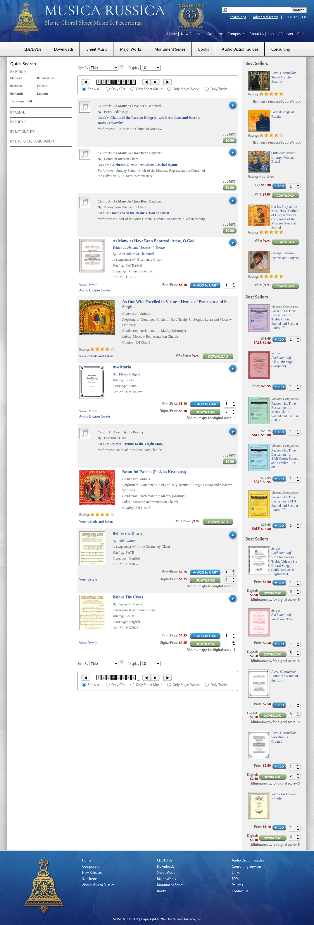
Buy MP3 (229, 134)
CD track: (105, 106)
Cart (300, 34)
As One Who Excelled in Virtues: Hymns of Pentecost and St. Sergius (175, 304)
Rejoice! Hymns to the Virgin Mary (136, 444)
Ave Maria (122, 367)
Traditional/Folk (21, 101)
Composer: (130, 314)
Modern (42, 94)
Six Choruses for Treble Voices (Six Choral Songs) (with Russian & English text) (284, 565)
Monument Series (170, 49)
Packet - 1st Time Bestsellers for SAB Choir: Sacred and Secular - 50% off (285, 458)
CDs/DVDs (32, 49)
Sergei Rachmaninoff (281, 355)
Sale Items (215, 34)
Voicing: (119, 265)
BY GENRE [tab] (17, 113)
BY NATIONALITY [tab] (22, 132)
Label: (126, 336)
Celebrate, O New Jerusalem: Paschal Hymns (144, 165)
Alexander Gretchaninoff (136, 254)
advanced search (265, 17)
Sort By (82, 68)
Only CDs (118, 89)
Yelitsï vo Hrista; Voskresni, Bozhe (139, 247)
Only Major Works (186, 89)
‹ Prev (146, 81)
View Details (88, 285)
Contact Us (240, 891)
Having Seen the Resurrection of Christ (139, 213)
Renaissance (46, 78)
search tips (238, 17)
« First (85, 81)
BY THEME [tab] (17, 122)
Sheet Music (97, 49)
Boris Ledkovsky (116, 112)
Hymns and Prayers (285, 258)
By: (100, 112)
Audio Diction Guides (240, 49)
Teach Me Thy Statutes (281, 79)
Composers (236, 34)
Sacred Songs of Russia (282, 114)
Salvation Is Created (279, 739)
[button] (233, 284)
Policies (237, 885)
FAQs (235, 879)
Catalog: (128, 342)
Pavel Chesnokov (283, 73)
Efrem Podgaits (130, 374)
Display (133, 68)
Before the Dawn (127, 533)
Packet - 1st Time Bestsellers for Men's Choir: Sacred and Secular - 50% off (284, 412)
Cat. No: (119, 277)
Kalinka (276, 799)
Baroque (16, 86)
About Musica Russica (98, 885)
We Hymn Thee (282, 619)
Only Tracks (219, 89)
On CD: (103, 118)
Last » (168, 81)
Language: (121, 271)
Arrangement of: (125, 260)
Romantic (16, 94)
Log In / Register (280, 34)
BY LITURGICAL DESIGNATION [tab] (32, 142)
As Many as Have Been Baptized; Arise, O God (153, 241)
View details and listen (96, 356)
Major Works (131, 49)
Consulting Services (246, 867)
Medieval (16, 78)
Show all (94, 89)
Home (172, 34)
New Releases (192, 34)
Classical (43, 86)
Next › (156, 81)
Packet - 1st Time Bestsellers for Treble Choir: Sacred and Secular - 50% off (284, 319)
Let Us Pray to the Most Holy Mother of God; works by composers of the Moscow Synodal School (284, 217)
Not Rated (266, 177)
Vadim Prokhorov (283, 794)
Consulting (280, 49)
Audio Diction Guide (94, 290)
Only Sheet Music (149, 89)
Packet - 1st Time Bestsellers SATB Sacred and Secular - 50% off (284, 503)
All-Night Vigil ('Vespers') (282, 364)
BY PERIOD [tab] (18, 72)
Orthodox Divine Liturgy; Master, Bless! (283, 157)
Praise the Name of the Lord (284, 678)
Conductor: (130, 331)
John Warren (128, 541)
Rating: (84, 349)
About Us (256, 34)
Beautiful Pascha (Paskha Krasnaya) (154, 472)
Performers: (106, 129)
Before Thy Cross (128, 597)
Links (236, 873)
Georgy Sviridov (282, 253)
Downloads (64, 49)
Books (203, 49)
